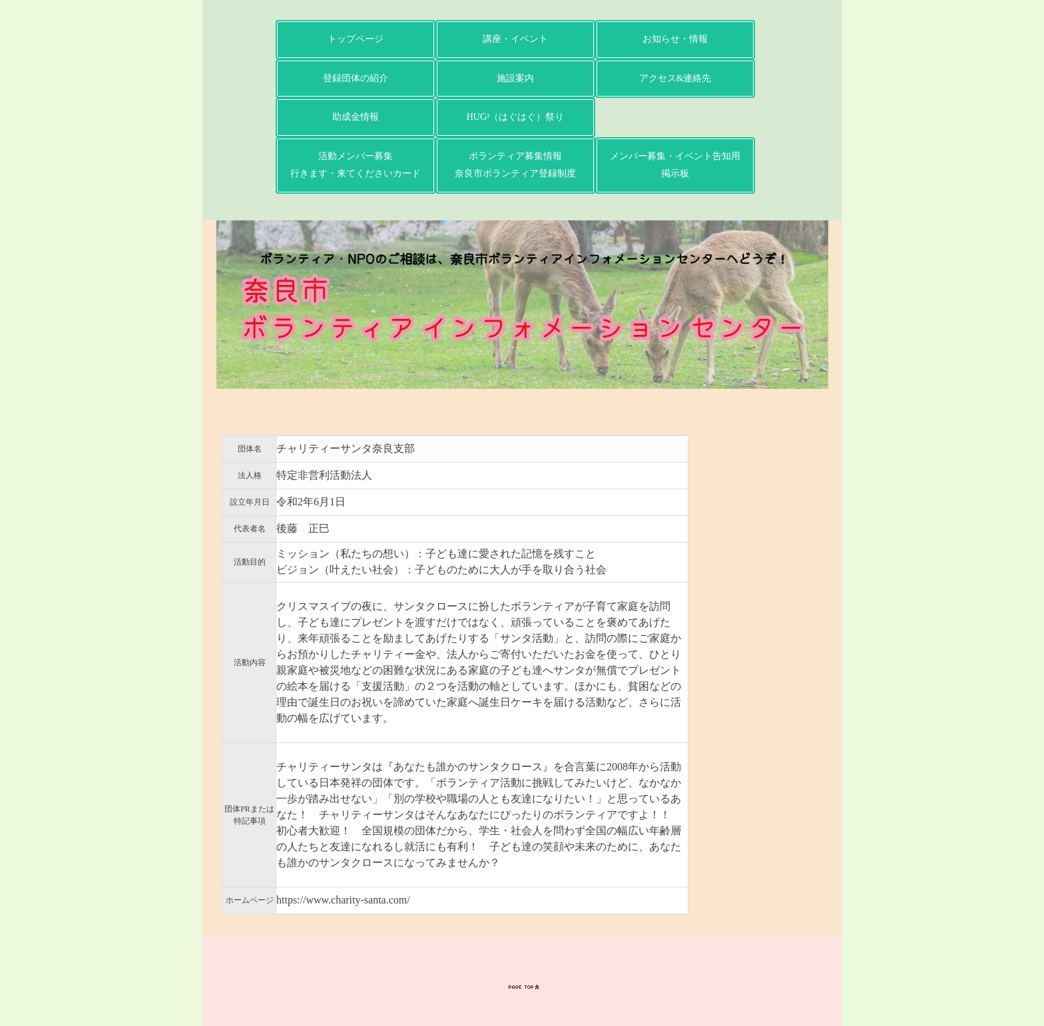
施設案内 (515, 78)
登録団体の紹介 (355, 78)
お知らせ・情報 (675, 39)
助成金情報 (355, 117)
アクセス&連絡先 (675, 78)
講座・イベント (515, 39)
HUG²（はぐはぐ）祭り (516, 117)
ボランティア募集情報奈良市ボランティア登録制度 (515, 165)
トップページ (356, 39)
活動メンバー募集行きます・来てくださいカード (355, 165)
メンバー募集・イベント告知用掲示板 (675, 165)
